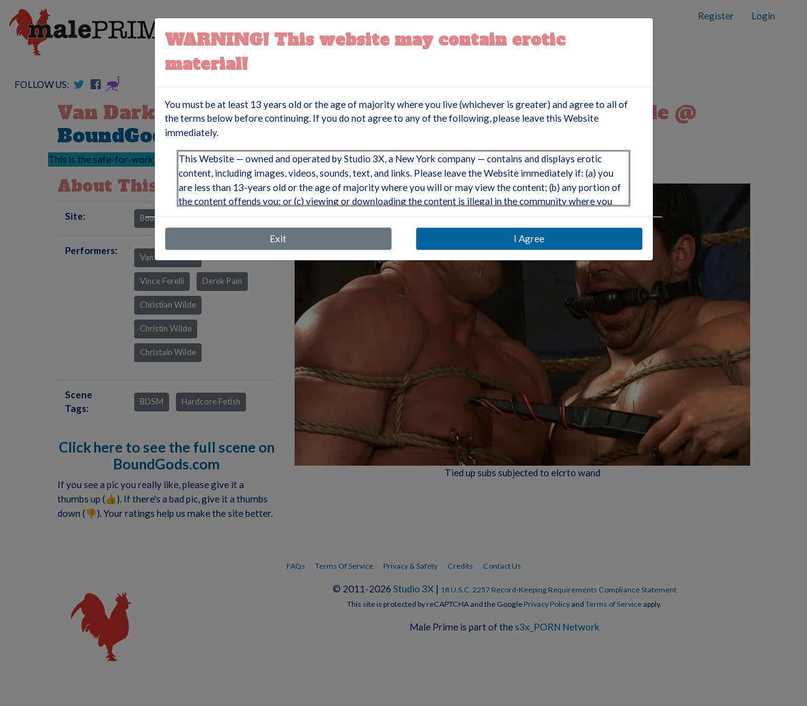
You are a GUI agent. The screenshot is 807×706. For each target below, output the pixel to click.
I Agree (529, 238)
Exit (278, 238)
